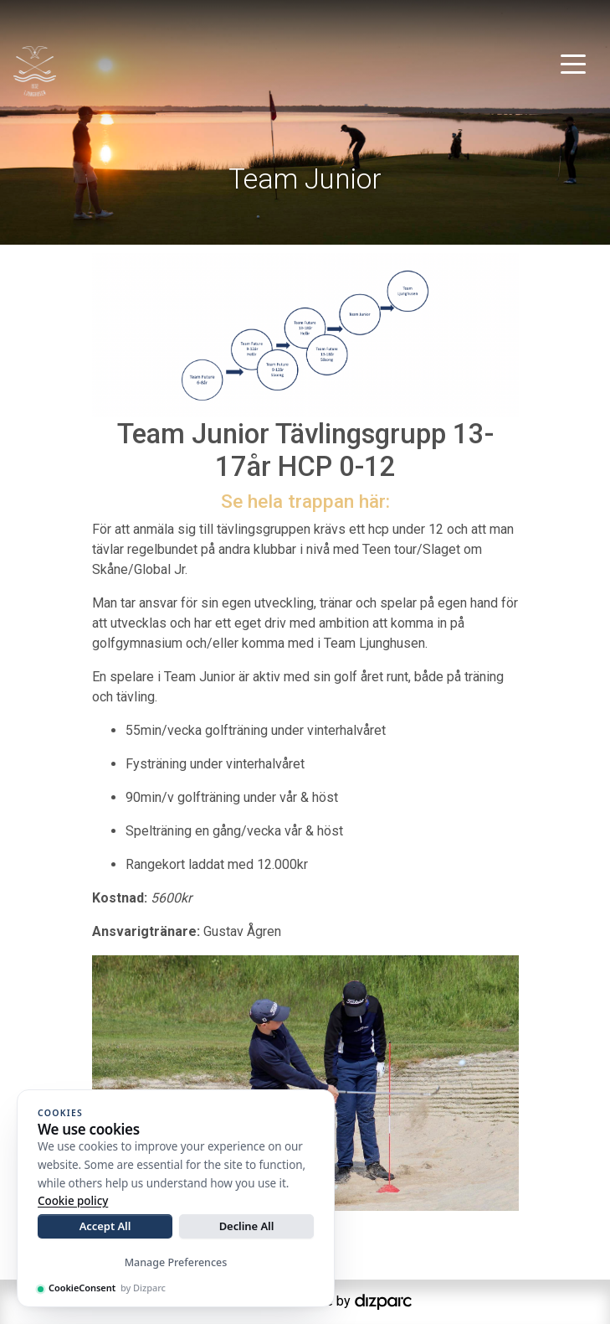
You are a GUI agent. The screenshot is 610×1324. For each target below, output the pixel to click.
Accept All (105, 1225)
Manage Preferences (176, 1262)
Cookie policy (73, 1200)
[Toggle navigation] (573, 62)
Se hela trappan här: (305, 501)
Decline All (246, 1225)
